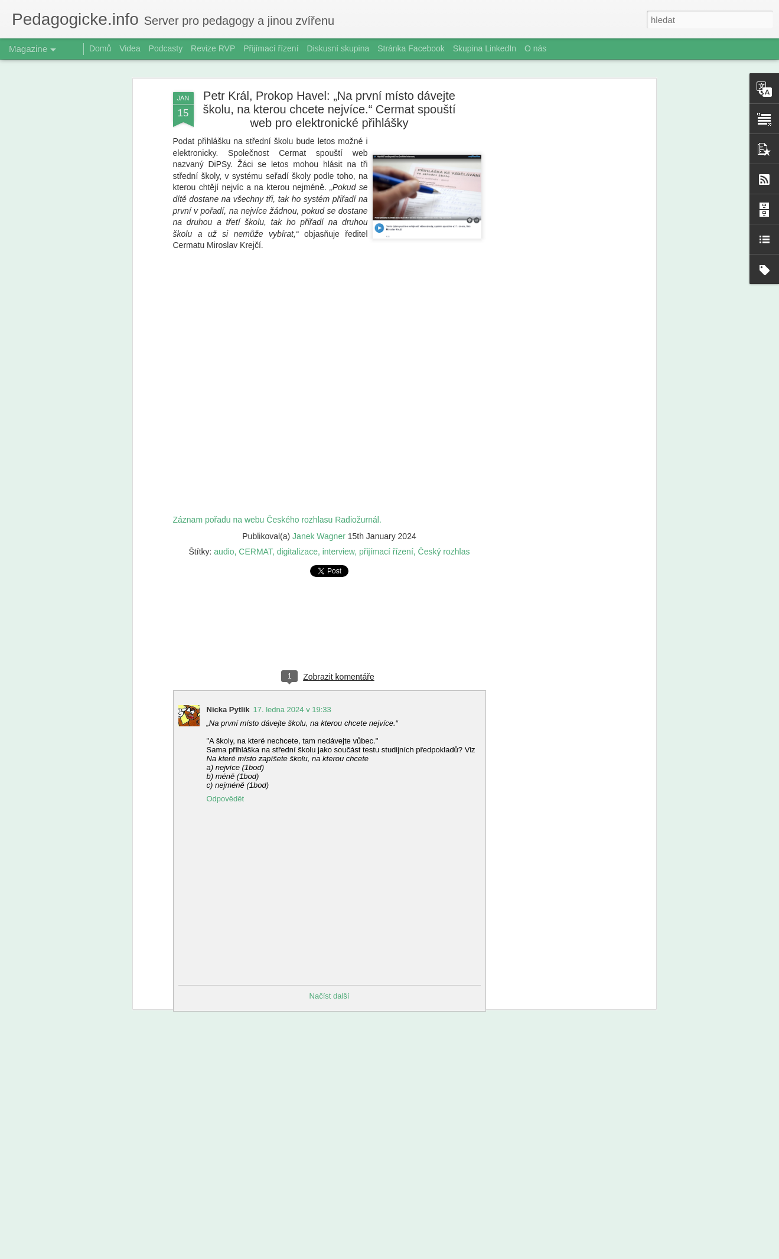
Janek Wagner (319, 536)
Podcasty (166, 48)
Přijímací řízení (270, 48)
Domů (100, 48)
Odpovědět (226, 798)
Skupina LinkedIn (484, 48)
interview (338, 551)
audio (224, 551)
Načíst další (329, 995)
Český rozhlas (444, 551)
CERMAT (255, 551)
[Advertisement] (551, 278)
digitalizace (297, 551)
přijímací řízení (386, 551)
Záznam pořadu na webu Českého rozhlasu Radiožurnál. (277, 519)
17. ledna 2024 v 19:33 (292, 709)
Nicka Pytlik (228, 709)
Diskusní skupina (338, 48)
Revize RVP (213, 48)
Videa (130, 48)
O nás (535, 48)
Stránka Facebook (411, 48)
